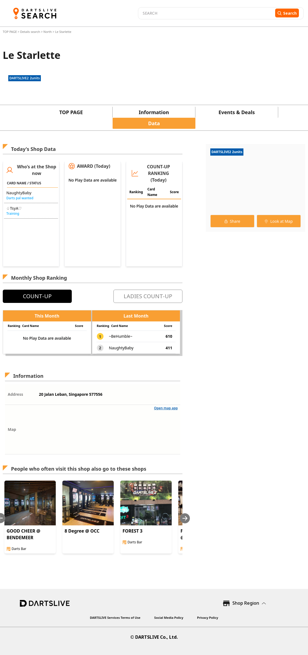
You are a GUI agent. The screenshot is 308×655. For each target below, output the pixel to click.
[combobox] (206, 13)
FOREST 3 (132, 531)
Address (15, 394)
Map (12, 429)
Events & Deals (237, 112)
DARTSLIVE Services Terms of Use (115, 617)
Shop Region (245, 603)
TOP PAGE (10, 32)
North (47, 32)
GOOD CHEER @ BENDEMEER (23, 534)
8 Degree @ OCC (82, 531)
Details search (30, 32)
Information (154, 112)
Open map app (166, 408)
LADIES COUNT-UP (148, 296)
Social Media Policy (168, 617)
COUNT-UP (37, 296)
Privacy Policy (207, 617)
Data (154, 123)
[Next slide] (185, 518)
